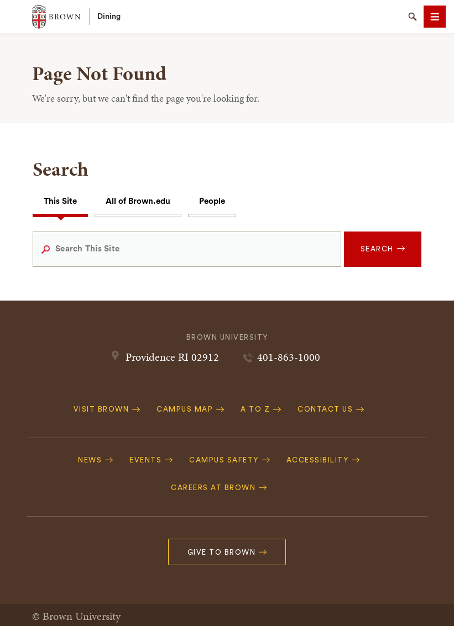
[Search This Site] (187, 249)
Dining (109, 16)
